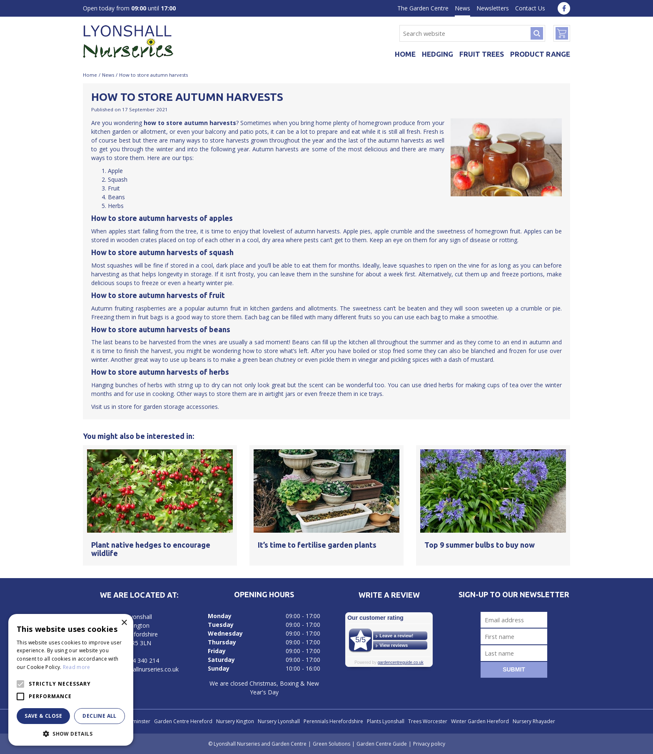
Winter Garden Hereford (480, 721)
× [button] (124, 623)
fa (564, 8)
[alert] (70, 680)
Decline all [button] (99, 715)
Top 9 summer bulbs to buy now (479, 545)
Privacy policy (429, 743)
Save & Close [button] (43, 715)
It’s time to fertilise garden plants (317, 545)
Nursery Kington (235, 721)
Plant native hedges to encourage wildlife (150, 549)
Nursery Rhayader (534, 721)
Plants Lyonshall (385, 721)
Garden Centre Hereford (183, 721)
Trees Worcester (427, 721)
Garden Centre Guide (381, 743)
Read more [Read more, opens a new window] (76, 667)
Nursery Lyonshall (279, 721)
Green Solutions (331, 743)
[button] (71, 733)
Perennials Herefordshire (333, 721)
